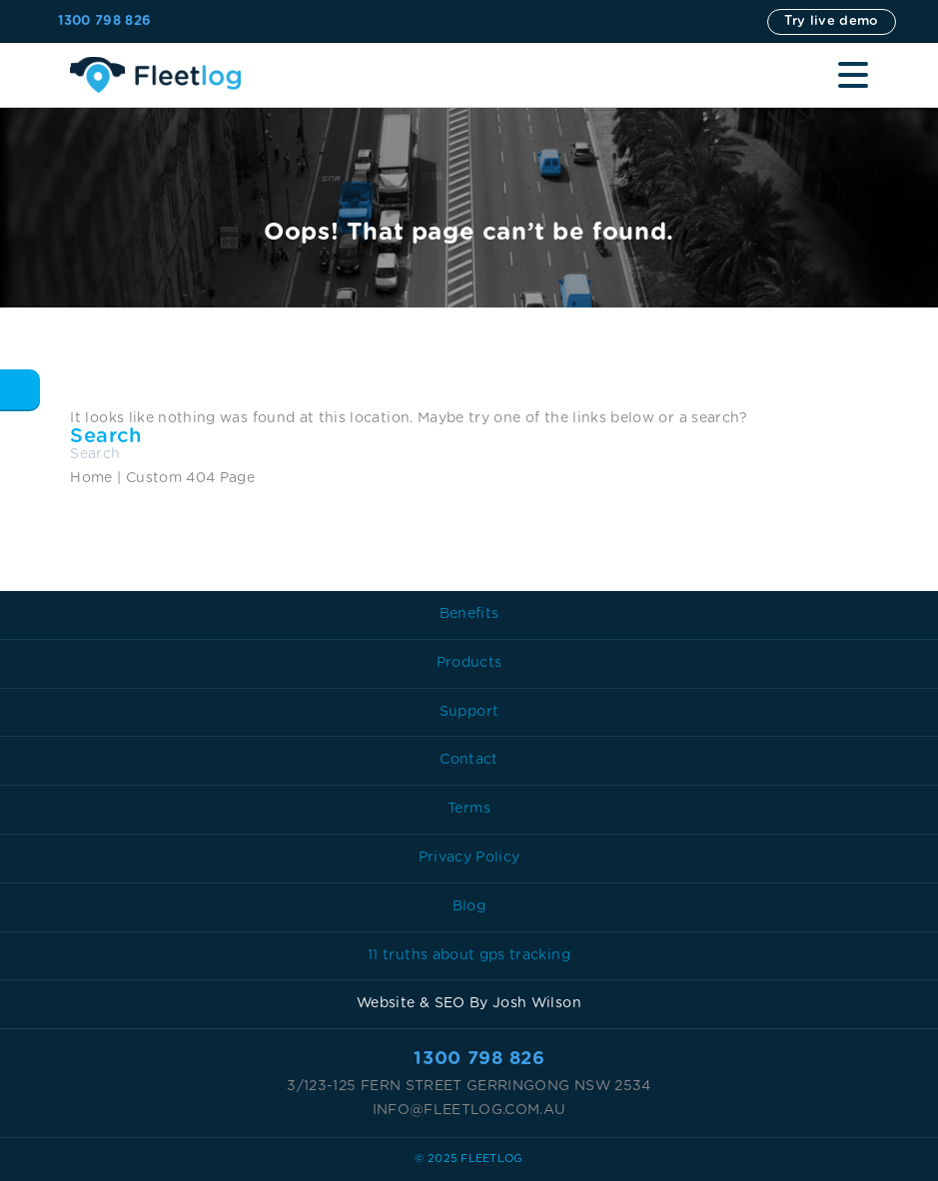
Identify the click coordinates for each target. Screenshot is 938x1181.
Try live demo (831, 21)
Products (469, 663)
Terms (469, 809)
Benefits (469, 614)
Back (20, 389)
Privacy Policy (469, 858)
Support (469, 712)
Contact (468, 760)
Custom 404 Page (190, 478)
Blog (469, 906)
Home (91, 478)
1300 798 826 (104, 21)
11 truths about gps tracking (469, 955)
